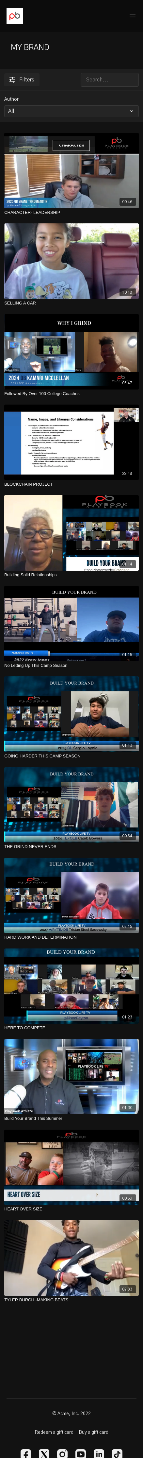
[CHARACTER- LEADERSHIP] (71, 212)
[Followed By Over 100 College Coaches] (71, 394)
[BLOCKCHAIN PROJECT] (71, 484)
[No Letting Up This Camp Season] (71, 665)
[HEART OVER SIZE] (71, 1209)
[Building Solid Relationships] (71, 575)
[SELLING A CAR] (71, 303)
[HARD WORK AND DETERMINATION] (71, 937)
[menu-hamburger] (132, 16)
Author (11, 99)
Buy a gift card (93, 1432)
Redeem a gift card (54, 1432)
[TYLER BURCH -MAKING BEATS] (71, 1300)
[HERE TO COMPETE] (71, 1028)
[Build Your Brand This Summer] (71, 1118)
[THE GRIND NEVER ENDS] (71, 846)
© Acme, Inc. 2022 (71, 1414)
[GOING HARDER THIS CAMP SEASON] (71, 756)
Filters (21, 80)
